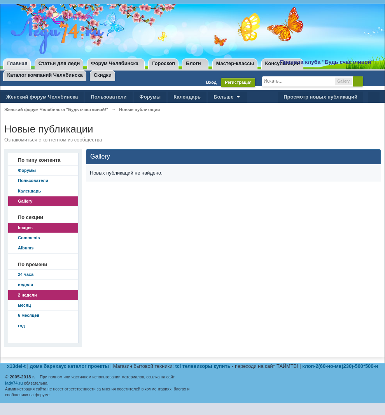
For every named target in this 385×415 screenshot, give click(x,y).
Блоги (193, 63)
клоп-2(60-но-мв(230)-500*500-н (340, 366)
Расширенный (370, 81)
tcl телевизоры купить (202, 366)
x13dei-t (16, 366)
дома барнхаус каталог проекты (69, 366)
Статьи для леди (59, 63)
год (21, 325)
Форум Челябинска (114, 63)
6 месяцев (28, 315)
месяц (24, 305)
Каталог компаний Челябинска (44, 75)
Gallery (25, 201)
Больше (228, 97)
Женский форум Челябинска (42, 97)
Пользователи (108, 97)
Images (25, 227)
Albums (25, 247)
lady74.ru (14, 383)
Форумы (150, 97)
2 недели (27, 295)
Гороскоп (163, 63)
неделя (25, 284)
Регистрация (238, 82)
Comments (29, 237)
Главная (17, 63)
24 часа (25, 274)
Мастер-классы (235, 63)
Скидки (103, 75)
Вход (211, 82)
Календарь (187, 97)
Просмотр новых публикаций (320, 97)
